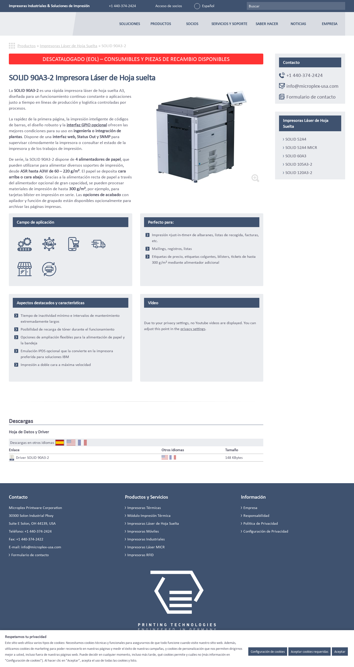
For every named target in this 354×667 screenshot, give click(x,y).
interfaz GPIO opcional (87, 125)
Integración (24, 244)
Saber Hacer (267, 23)
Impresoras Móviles (143, 531)
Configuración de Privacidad (265, 531)
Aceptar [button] (339, 651)
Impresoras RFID (140, 554)
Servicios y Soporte (229, 23)
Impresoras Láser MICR (146, 547)
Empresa (329, 23)
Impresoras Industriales (146, 539)
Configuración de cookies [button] (268, 651)
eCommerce (74, 244)
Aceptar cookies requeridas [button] (309, 651)
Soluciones (129, 23)
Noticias (298, 23)
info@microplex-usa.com (312, 86)
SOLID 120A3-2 (298, 172)
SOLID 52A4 (295, 139)
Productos (160, 23)
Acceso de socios (168, 5)
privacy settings (192, 328)
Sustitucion (49, 269)
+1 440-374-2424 (122, 5)
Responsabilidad (256, 515)
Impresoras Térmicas (144, 507)
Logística (49, 244)
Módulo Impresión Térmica (149, 515)
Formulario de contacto (311, 97)
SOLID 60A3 (295, 156)
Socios (192, 23)
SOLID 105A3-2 (298, 164)
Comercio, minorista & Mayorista (24, 269)
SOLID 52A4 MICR (301, 147)
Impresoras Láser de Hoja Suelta (68, 45)
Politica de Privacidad (260, 523)
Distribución (98, 244)
